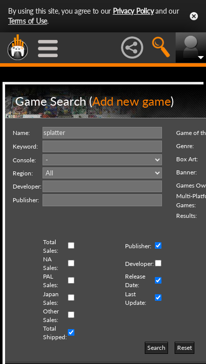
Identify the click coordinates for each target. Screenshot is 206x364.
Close (194, 16)
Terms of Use (27, 21)
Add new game (131, 101)
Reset (184, 347)
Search (156, 347)
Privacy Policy (133, 11)
